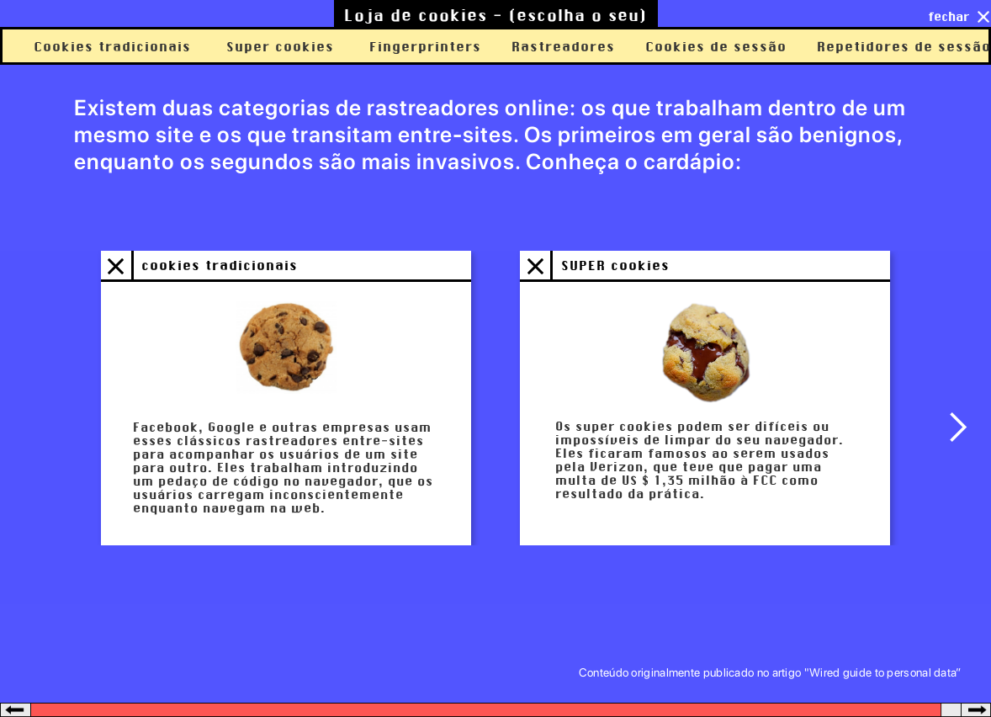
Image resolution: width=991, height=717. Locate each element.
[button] (957, 427)
